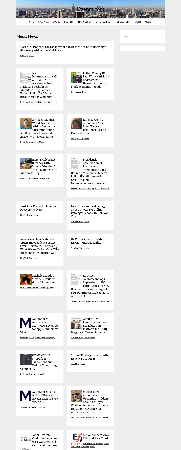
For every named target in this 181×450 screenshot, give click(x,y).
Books (56, 22)
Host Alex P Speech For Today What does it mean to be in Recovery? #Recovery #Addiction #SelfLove (63, 48)
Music (148, 22)
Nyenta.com (90, 9)
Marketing (39, 98)
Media (32, 54)
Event (22, 170)
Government (76, 89)
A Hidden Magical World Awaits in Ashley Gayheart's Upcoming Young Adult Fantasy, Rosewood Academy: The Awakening (37, 123)
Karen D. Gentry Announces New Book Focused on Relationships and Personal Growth (88, 122)
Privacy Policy (100, 446)
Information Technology (45, 321)
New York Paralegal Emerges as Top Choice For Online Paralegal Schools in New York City (90, 201)
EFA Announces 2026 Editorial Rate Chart (96, 415)
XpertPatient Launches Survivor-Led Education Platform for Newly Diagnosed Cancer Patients (89, 309)
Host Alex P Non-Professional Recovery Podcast (38, 198)
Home (31, 22)
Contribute (111, 446)
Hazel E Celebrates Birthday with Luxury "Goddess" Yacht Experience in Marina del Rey (38, 159)
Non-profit (98, 396)
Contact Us (121, 446)
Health (137, 22)
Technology (84, 22)
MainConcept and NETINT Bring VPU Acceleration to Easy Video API (45, 377)
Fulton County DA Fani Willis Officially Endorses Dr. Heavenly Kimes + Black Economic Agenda (90, 78)
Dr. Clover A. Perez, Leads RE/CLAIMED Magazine (86, 230)
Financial (43, 22)
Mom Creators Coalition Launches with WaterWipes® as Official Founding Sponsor (38, 419)
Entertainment (104, 22)
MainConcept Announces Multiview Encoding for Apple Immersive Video (39, 309)
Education (123, 22)
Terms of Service (86, 446)
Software (24, 321)
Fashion (42, 170)
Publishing (24, 277)
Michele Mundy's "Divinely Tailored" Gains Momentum (44, 266)
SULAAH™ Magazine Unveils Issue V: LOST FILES (89, 340)
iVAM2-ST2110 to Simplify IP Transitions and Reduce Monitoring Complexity (38, 344)
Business (68, 22)
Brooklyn (24, 54)
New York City (26, 205)
